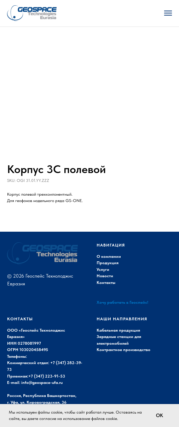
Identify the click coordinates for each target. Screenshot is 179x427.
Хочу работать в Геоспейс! (122, 302)
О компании (109, 256)
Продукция (108, 262)
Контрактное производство (123, 349)
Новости (105, 275)
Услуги (103, 269)
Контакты (106, 282)
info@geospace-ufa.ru (42, 382)
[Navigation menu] (168, 13)
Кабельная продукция (118, 330)
